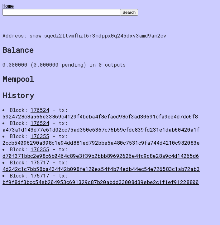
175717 (40, 162)
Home (8, 5)
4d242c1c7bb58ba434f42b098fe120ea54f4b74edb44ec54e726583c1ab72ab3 (101, 169)
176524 (40, 110)
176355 (40, 136)
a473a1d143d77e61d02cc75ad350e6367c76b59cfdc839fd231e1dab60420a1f (100, 129)
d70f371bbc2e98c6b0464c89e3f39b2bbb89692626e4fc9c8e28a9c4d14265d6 (100, 155)
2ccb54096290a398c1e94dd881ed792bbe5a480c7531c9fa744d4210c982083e (101, 142)
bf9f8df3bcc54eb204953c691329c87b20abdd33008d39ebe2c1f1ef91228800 (100, 182)
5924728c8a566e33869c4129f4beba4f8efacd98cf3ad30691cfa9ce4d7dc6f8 (100, 116)
